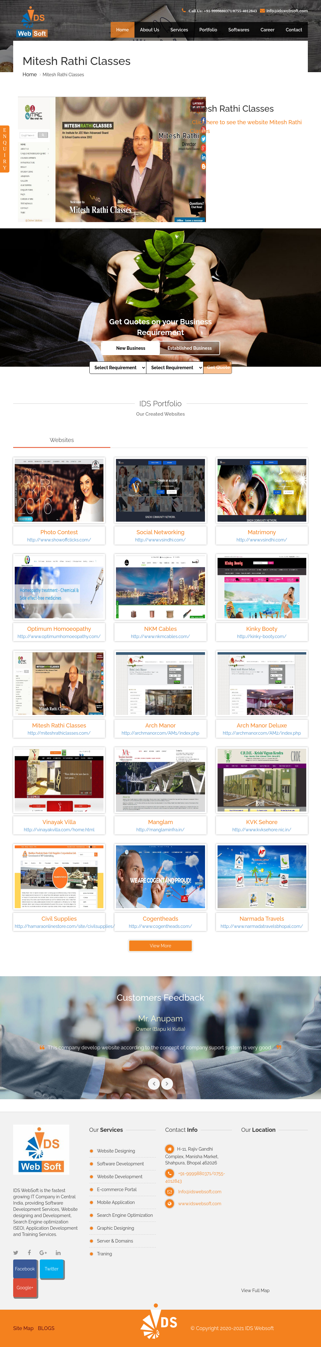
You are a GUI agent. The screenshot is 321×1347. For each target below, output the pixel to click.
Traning (104, 1253)
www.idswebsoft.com (199, 1203)
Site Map (22, 1328)
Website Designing (116, 1150)
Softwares (239, 29)
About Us (149, 29)
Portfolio (208, 29)
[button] (158, 1328)
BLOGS (45, 1328)
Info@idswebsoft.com (200, 1191)
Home (122, 29)
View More (159, 945)
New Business (130, 348)
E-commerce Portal (117, 1189)
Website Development (120, 1176)
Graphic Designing (115, 1228)
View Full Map (255, 1290)
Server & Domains (115, 1240)
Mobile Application (116, 1202)
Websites (61, 440)
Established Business (189, 348)
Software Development (120, 1163)
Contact (294, 29)
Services (179, 29)
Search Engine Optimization (125, 1215)
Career (267, 29)
